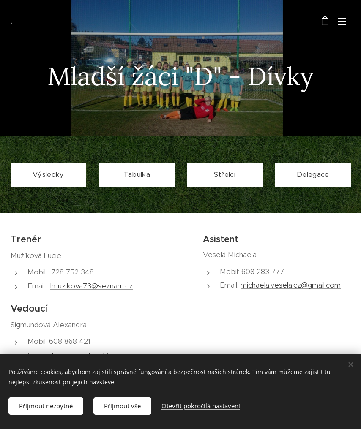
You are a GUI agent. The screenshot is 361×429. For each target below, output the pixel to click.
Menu (342, 21)
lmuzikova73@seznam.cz (91, 286)
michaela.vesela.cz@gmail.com (291, 285)
